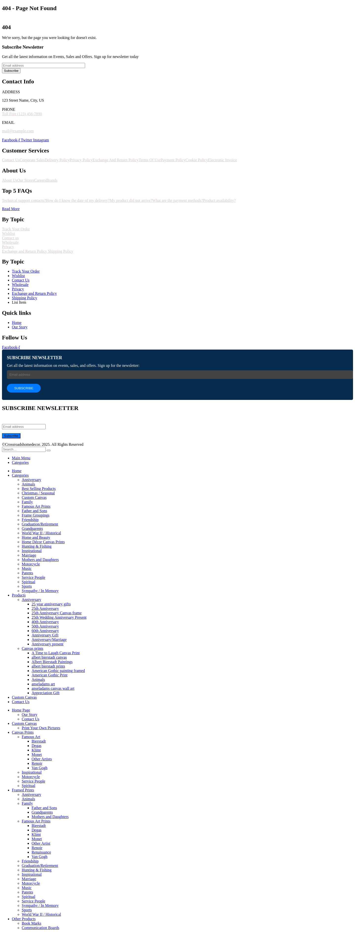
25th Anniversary (45, 608)
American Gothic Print (50, 675)
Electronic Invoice (222, 160)
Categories (20, 462)
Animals (28, 484)
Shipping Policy (60, 251)
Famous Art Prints (36, 506)
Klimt (36, 750)
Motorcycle (31, 564)
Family (27, 502)
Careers (40, 180)
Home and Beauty (36, 537)
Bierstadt (39, 741)
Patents (27, 573)
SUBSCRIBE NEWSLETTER (34, 357)
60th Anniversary (45, 631)
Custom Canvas (34, 497)
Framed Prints (23, 790)
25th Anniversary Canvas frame (57, 613)
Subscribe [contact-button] (11, 71)
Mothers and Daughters (40, 560)
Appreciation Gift (45, 693)
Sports (27, 586)
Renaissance (41, 852)
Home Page (21, 710)
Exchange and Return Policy (25, 251)
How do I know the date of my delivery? (77, 200)
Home (16, 471)
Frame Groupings (35, 515)
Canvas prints (32, 648)
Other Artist (41, 843)
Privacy (8, 247)
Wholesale (10, 242)
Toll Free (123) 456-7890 (22, 114)
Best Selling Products (39, 488)
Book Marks (31, 923)
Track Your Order (16, 229)
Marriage (29, 555)
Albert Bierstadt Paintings (52, 662)
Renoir (37, 763)
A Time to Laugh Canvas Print (56, 653)
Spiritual (28, 582)
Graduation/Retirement (40, 524)
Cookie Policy (197, 160)
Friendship (30, 520)
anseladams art (43, 684)
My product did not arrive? (131, 200)
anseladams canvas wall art (53, 688)
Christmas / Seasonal (38, 493)
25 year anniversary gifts (51, 604)
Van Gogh (39, 768)
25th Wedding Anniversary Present (59, 617)
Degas (36, 746)
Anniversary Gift (45, 635)
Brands (51, 180)
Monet (37, 754)
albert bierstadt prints (48, 666)
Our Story (29, 714)
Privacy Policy (81, 160)
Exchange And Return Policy (116, 160)
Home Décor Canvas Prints (43, 542)
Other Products (24, 919)
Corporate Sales (32, 160)
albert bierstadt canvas (49, 657)
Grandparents (32, 528)
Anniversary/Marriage (49, 639)
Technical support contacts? (24, 200)
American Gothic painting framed (58, 671)
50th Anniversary (45, 626)
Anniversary (31, 480)
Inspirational (32, 551)
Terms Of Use (150, 160)
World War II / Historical (41, 533)
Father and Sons (34, 511)
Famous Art (31, 737)
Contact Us (11, 160)
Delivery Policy (57, 160)
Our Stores (25, 180)
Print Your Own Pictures (41, 728)
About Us (9, 180)
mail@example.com (18, 131)
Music (27, 568)
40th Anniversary (45, 622)
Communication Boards (40, 928)
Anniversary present (47, 644)
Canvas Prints (23, 732)
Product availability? (219, 200)
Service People (33, 577)
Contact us (10, 238)
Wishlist (8, 233)
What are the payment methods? (177, 200)
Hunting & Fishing (37, 546)
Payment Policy (173, 160)
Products (19, 595)
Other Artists (42, 759)
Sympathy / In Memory (40, 591)
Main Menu (21, 458)
